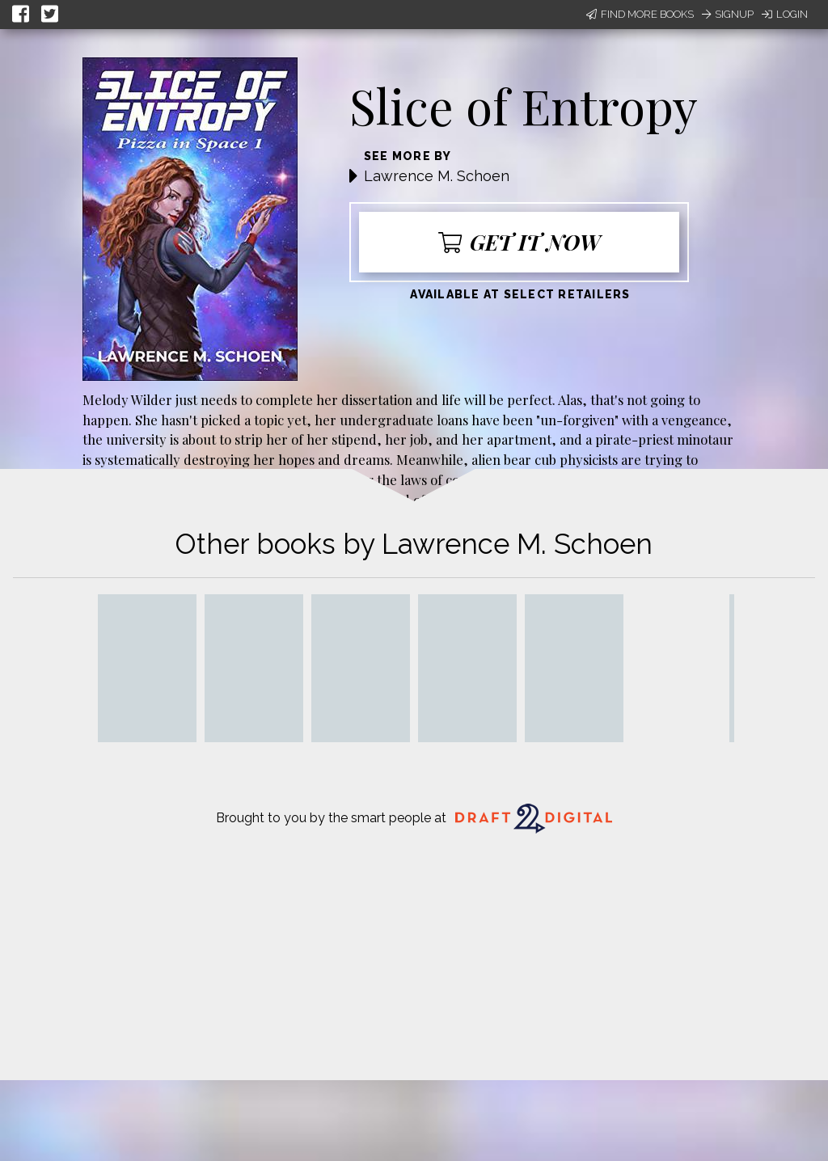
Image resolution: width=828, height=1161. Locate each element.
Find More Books (640, 14)
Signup (728, 14)
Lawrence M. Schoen (436, 175)
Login (785, 14)
